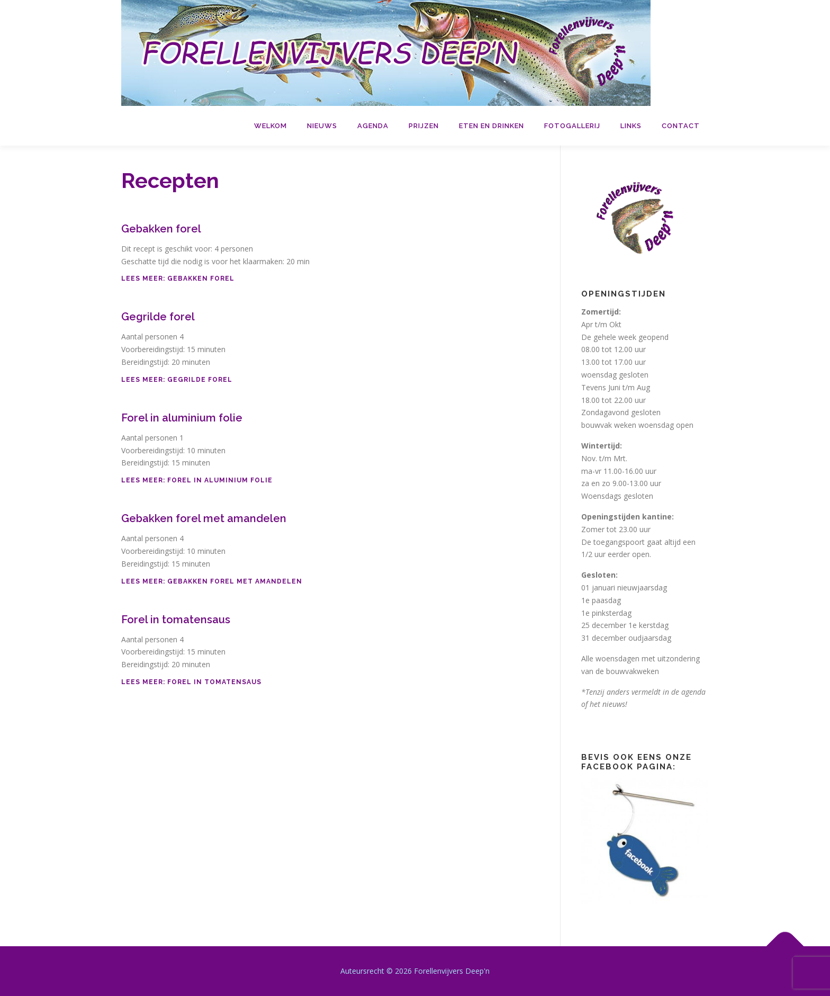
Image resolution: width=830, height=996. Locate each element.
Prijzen (424, 126)
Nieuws (322, 126)
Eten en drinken (491, 126)
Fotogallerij (572, 126)
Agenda (373, 126)
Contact (681, 126)
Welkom (270, 126)
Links (631, 126)
